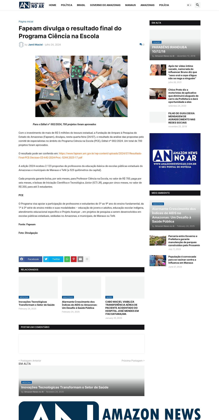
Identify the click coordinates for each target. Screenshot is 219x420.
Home (52, 5)
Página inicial (26, 21)
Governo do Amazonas (105, 5)
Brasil (81, 5)
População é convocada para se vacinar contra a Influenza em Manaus (182, 259)
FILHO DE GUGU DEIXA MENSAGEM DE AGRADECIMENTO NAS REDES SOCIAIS (181, 118)
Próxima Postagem (132, 360)
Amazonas (147, 5)
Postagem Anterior (31, 360)
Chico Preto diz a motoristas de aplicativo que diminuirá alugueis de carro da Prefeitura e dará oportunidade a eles (183, 95)
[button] (189, 5)
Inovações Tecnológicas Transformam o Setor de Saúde (37, 303)
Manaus (130, 5)
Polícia (164, 5)
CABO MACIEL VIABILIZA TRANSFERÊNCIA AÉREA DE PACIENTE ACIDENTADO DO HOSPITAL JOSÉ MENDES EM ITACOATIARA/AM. (122, 308)
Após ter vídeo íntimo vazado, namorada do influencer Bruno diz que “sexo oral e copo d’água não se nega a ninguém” (182, 72)
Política (66, 5)
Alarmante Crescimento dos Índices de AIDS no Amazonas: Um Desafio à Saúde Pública (79, 304)
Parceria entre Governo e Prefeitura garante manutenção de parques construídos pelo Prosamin (184, 241)
